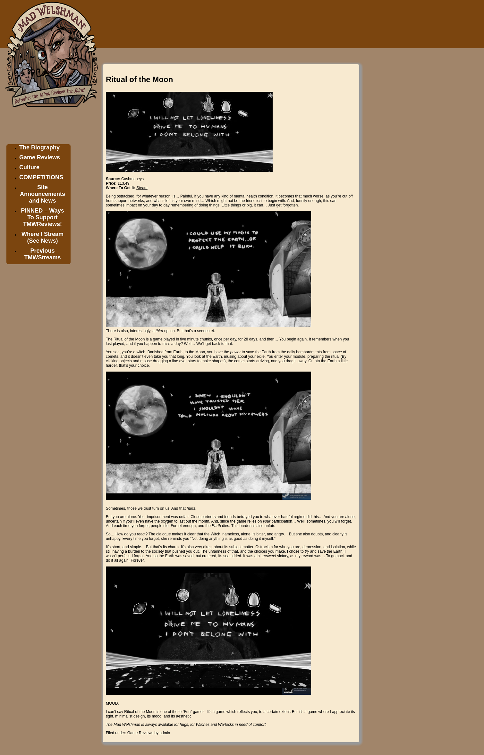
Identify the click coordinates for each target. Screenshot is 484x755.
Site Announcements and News (42, 194)
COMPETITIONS (41, 177)
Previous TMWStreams (42, 254)
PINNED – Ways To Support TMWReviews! (42, 217)
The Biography (39, 147)
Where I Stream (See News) (42, 237)
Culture (29, 167)
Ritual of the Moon (139, 79)
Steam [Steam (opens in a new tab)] (142, 188)
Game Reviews (39, 157)
